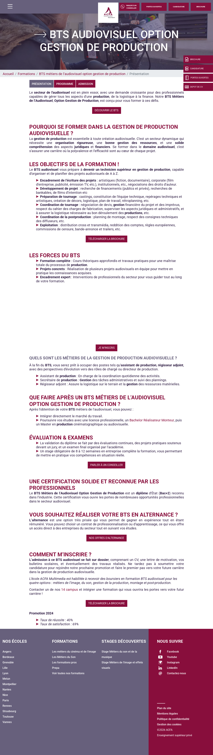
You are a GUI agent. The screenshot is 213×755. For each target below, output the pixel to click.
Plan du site (164, 708)
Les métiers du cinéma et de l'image (74, 651)
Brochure (200, 7)
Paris (6, 700)
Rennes (7, 705)
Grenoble (8, 662)
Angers (7, 651)
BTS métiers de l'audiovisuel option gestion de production (82, 74)
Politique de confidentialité (173, 719)
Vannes (7, 722)
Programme (64, 84)
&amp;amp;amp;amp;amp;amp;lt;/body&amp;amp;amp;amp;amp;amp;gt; (106, 312)
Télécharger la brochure (106, 238)
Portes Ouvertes (154, 7)
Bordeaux (8, 657)
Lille (5, 667)
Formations (26, 74)
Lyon (5, 673)
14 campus (69, 590)
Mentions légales (167, 713)
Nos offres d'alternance (106, 538)
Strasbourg (9, 711)
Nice (5, 695)
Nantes (7, 689)
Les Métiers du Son (64, 657)
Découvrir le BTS (107, 110)
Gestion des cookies (169, 724)
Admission (85, 84)
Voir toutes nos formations (68, 673)
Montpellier (9, 684)
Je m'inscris (106, 347)
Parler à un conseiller (106, 465)
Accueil (8, 74)
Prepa (55, 667)
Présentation (41, 84)
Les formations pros (64, 662)
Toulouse (8, 716)
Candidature (179, 7)
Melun (6, 678)
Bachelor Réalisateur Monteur (151, 420)
